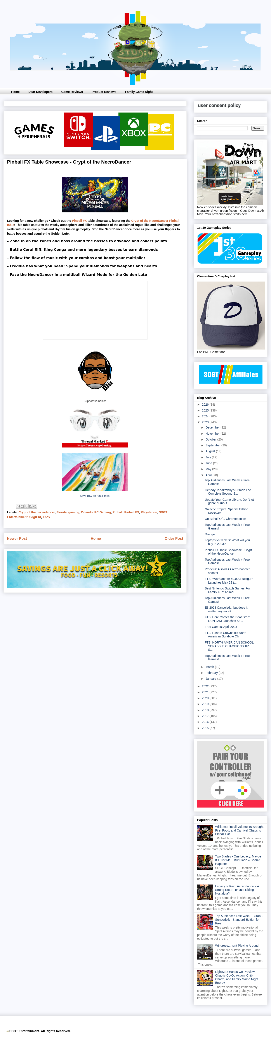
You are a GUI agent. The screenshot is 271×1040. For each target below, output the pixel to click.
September (213, 445)
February (212, 673)
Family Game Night (139, 92)
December (212, 427)
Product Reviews (104, 92)
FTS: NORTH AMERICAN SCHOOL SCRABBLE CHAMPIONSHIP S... (229, 646)
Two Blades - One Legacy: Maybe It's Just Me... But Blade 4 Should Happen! (238, 860)
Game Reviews (72, 92)
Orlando (87, 512)
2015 (206, 728)
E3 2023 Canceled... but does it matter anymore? (226, 609)
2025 (206, 410)
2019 (206, 704)
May (208, 469)
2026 (206, 404)
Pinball (118, 512)
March (210, 667)
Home (15, 92)
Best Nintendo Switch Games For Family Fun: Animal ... (227, 590)
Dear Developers (40, 92)
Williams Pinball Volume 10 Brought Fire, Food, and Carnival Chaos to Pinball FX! (239, 830)
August (210, 451)
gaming (73, 512)
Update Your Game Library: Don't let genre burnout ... (229, 501)
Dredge (210, 534)
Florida (61, 512)
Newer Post (17, 538)
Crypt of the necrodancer (37, 512)
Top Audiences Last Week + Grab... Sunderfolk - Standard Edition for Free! (239, 919)
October (211, 439)
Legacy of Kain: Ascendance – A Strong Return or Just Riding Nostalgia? (237, 890)
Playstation (149, 512)
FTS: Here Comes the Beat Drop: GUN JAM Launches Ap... (227, 619)
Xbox (46, 517)
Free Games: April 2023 (221, 626)
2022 (206, 686)
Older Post (174, 538)
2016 (206, 722)
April (208, 475)
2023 (206, 422)
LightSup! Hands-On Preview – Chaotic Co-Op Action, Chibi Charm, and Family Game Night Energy (236, 977)
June (209, 463)
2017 (206, 716)
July (208, 457)
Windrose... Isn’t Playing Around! (237, 945)
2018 (206, 710)
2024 (206, 416)
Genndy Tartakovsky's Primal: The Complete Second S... (228, 491)
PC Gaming (102, 512)
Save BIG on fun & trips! (95, 495)
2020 (206, 698)
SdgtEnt (35, 517)
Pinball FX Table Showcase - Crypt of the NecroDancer (228, 551)
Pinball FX (79, 220)
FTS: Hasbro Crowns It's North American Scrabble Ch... (225, 634)
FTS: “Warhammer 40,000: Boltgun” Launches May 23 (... (229, 580)
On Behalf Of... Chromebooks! (225, 519)
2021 (206, 692)
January (211, 678)
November (212, 433)
